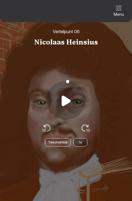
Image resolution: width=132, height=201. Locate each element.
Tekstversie (58, 142)
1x (80, 142)
